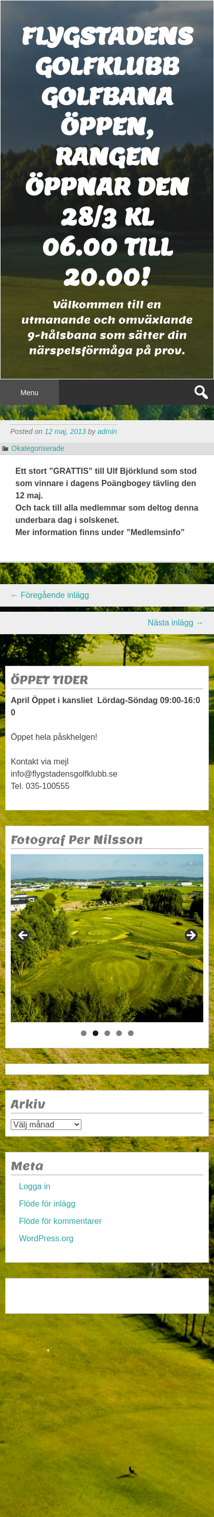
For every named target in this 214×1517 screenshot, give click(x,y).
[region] (107, 938)
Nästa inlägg (176, 622)
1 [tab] (84, 1033)
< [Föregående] (23, 936)
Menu (29, 393)
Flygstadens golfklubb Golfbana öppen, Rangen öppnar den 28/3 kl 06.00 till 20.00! (107, 156)
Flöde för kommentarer (60, 1221)
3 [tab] (107, 1033)
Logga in (34, 1186)
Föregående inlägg (49, 595)
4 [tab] (119, 1033)
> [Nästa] (190, 936)
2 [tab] (95, 1033)
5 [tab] (131, 1033)
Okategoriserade (38, 448)
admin (107, 431)
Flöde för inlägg (47, 1203)
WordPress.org (46, 1238)
